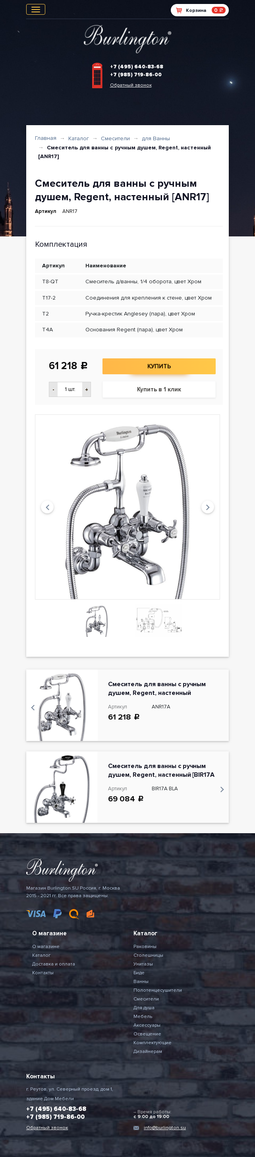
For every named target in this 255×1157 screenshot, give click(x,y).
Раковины (144, 947)
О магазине (46, 947)
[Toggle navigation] (35, 9)
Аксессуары (146, 1025)
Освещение (147, 1034)
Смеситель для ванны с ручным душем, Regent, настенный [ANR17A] (157, 693)
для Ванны (156, 138)
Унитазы (143, 964)
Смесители (115, 138)
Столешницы (148, 955)
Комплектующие (152, 1043)
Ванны (141, 982)
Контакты (43, 973)
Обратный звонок (131, 85)
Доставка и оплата (53, 964)
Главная (45, 138)
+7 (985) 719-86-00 (136, 75)
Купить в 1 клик (159, 389)
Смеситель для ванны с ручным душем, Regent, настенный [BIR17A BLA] (161, 774)
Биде (139, 973)
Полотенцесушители (157, 990)
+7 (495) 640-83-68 (136, 67)
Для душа (144, 1008)
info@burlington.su (165, 1128)
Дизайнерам (147, 1051)
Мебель (142, 1017)
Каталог (78, 138)
